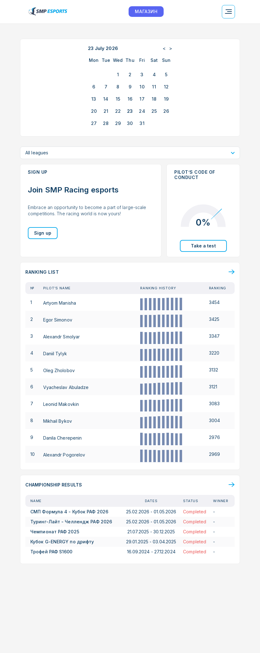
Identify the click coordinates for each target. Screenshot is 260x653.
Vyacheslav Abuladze (66, 387)
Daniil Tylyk (55, 353)
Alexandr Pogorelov (64, 454)
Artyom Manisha (59, 302)
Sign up (42, 233)
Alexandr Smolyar (61, 336)
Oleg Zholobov (59, 370)
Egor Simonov (57, 319)
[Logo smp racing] (48, 11)
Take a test (203, 245)
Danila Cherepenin (62, 437)
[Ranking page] (130, 272)
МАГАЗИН (146, 11)
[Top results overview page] (130, 485)
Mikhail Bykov (57, 420)
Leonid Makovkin (61, 403)
